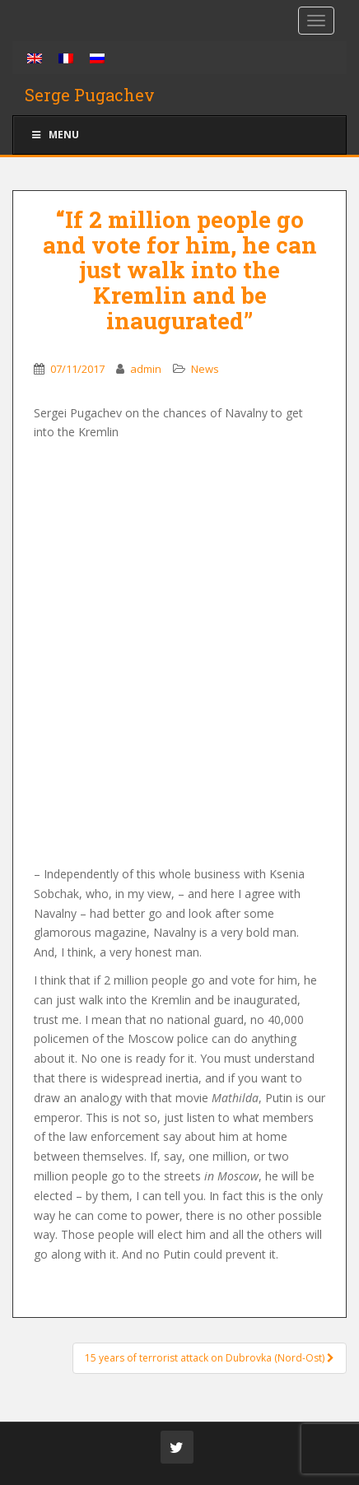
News (205, 368)
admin (145, 368)
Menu (54, 135)
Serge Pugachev (90, 94)
